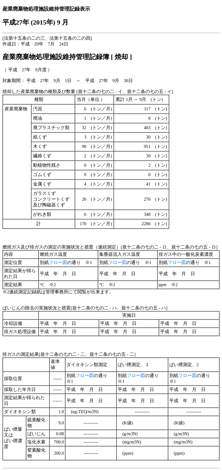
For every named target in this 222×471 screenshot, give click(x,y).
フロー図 (58, 262)
